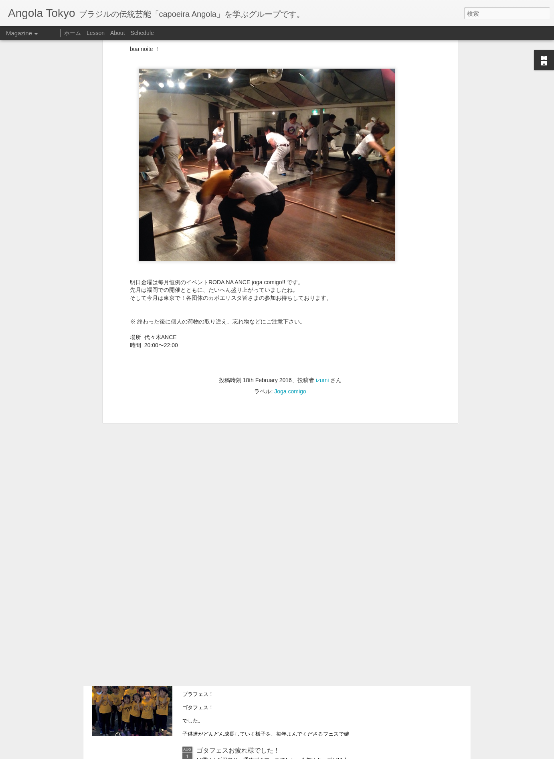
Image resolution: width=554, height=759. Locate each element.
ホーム (72, 33)
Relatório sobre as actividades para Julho (255, 658)
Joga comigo (290, 303)
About (117, 33)
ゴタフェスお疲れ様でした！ (238, 750)
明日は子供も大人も (225, 568)
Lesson (96, 33)
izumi (322, 292)
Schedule (142, 33)
